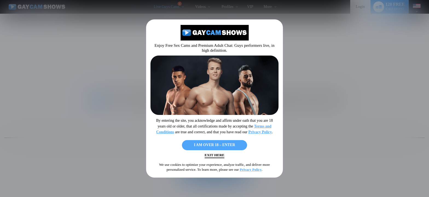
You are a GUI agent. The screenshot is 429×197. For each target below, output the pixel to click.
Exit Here (214, 156)
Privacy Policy (260, 130)
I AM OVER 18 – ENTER (214, 144)
